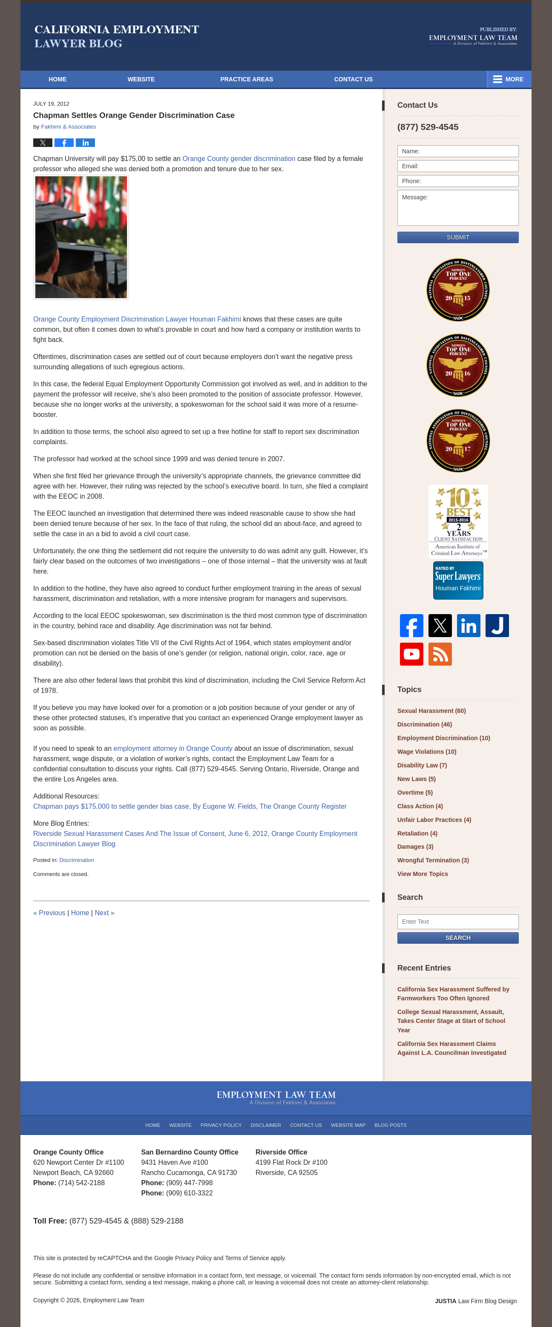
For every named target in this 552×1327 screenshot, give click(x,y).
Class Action (419, 808)
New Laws (416, 781)
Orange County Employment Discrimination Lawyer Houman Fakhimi (138, 319)
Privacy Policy (222, 1114)
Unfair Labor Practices (433, 821)
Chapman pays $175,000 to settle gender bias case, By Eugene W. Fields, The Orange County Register (190, 806)
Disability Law (421, 767)
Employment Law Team (114, 1290)
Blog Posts (389, 1114)
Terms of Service (247, 1249)
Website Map (347, 1114)
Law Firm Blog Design (478, 1291)
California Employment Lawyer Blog (117, 36)
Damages (415, 848)
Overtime (414, 794)
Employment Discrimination (443, 741)
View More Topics (422, 875)
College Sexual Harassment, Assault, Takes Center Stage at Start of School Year (457, 1017)
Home (62, 79)
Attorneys (248, 79)
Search (458, 938)
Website (150, 79)
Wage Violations (426, 754)
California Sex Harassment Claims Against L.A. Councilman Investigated (457, 1039)
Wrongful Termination (432, 862)
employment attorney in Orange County (174, 748)
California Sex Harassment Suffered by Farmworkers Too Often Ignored (452, 994)
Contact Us (469, 79)
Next (104, 912)
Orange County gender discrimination (238, 158)
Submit (458, 237)
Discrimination (76, 860)
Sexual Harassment (431, 714)
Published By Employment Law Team (473, 36)
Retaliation (417, 835)
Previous (49, 912)
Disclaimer (266, 1114)
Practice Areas (357, 79)
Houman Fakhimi (458, 586)
